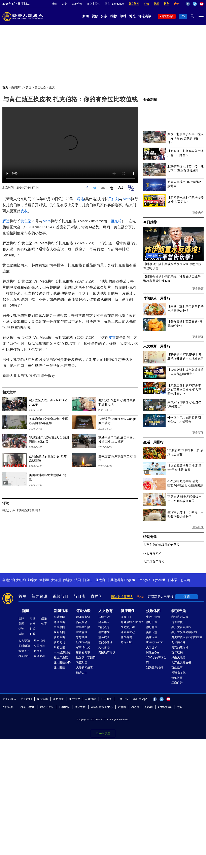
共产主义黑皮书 (181, 662)
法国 (77, 580)
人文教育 (105, 611)
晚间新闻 (59, 632)
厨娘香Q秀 (153, 652)
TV (183, 16)
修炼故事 (177, 677)
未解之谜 (104, 616)
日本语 (172, 580)
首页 (5, 87)
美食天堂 (151, 632)
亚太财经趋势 (62, 662)
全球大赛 (39, 656)
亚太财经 (59, 667)
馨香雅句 (104, 632)
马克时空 (81, 662)
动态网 (135, 707)
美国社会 (40, 87)
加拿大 (32, 580)
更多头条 (198, 212)
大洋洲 (56, 580)
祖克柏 (116, 221)
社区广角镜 (61, 657)
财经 (32, 628)
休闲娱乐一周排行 (156, 298)
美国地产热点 (106, 652)
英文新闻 (134, 3)
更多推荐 (198, 288)
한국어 (185, 580)
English (129, 580)
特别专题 (150, 537)
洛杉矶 (44, 580)
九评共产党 (178, 642)
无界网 (148, 707)
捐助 (156, 3)
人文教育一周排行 (156, 346)
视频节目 (61, 596)
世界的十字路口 (86, 657)
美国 (28, 87)
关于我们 (26, 699)
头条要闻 (24, 640)
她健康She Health (132, 622)
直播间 (97, 596)
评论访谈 (144, 16)
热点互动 (81, 622)
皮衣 (24, 211)
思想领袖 (81, 637)
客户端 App (140, 699)
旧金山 (88, 580)
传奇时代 (177, 622)
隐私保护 (58, 699)
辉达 (80, 199)
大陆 (21, 633)
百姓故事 (177, 667)
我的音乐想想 (154, 667)
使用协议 (74, 699)
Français (144, 580)
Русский (159, 580)
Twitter (195, 4)
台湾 (32, 623)
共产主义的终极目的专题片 (161, 544)
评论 (21, 628)
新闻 (85, 16)
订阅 (186, 596)
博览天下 (24, 651)
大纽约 (21, 580)
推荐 (113, 16)
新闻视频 (61, 611)
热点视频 (39, 640)
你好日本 (151, 622)
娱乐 (44, 618)
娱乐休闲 (153, 611)
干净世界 (64, 707)
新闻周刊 (59, 642)
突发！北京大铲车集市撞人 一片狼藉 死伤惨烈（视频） (185, 138)
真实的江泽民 (179, 647)
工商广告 (177, 682)
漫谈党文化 (178, 672)
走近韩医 (126, 642)
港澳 (32, 618)
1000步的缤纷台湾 (156, 660)
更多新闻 (198, 336)
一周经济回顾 (62, 652)
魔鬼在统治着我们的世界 (186, 637)
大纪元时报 (46, 707)
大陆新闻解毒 (84, 667)
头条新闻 (150, 100)
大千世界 (151, 647)
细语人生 (81, 672)
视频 (95, 16)
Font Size (121, 187)
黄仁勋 (113, 199)
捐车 (166, 3)
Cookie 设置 (103, 733)
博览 (132, 16)
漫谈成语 (104, 637)
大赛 (64, 3)
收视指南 (42, 699)
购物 (176, 3)
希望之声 (80, 707)
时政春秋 (81, 632)
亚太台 (100, 580)
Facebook (188, 4)
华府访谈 (59, 647)
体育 (44, 623)
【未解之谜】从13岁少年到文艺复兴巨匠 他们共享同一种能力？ (184, 389)
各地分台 (77, 3)
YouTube (202, 4)
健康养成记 (128, 632)
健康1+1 (126, 616)
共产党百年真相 (153, 561)
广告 (146, 3)
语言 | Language (114, 3)
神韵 (54, 3)
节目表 (79, 596)
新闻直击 (59, 637)
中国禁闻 (59, 627)
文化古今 (104, 647)
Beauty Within (154, 642)
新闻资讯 (17, 87)
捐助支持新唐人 (122, 596)
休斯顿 (67, 580)
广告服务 (106, 699)
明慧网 (122, 707)
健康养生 (128, 611)
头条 (104, 16)
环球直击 (59, 622)
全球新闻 (59, 616)
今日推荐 (150, 222)
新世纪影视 (165, 707)
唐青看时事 (83, 652)
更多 (179, 707)
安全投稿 (90, 699)
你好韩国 (151, 627)
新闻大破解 (83, 642)
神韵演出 (24, 656)
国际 (21, 618)
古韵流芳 (104, 627)
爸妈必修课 (105, 642)
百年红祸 (177, 652)
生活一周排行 (153, 442)
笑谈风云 (104, 622)
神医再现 (126, 637)
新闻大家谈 (83, 616)
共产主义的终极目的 (184, 632)
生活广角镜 (153, 616)
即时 (123, 16)
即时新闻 (24, 645)
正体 (89, 3)
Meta (127, 199)
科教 (32, 633)
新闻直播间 (168, 16)
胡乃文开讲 (128, 627)
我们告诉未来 (152, 553)
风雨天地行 (178, 657)
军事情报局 (83, 647)
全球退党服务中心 (101, 707)
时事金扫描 (83, 627)
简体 (97, 3)
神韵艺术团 (28, 707)
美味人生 (151, 637)
